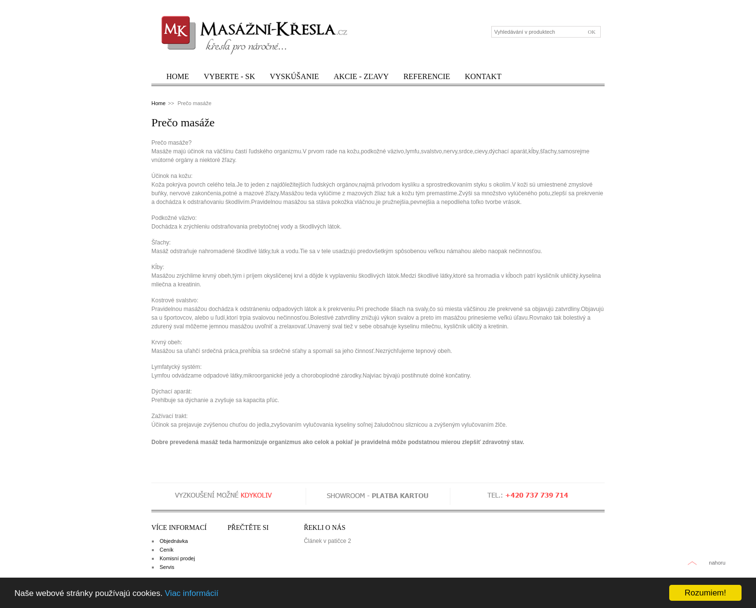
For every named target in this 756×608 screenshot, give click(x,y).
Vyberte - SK (229, 76)
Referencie (427, 76)
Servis (167, 567)
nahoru (717, 563)
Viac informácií (191, 593)
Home (177, 76)
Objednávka (174, 541)
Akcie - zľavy (361, 76)
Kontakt (483, 76)
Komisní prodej (177, 558)
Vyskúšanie (294, 76)
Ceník (167, 550)
